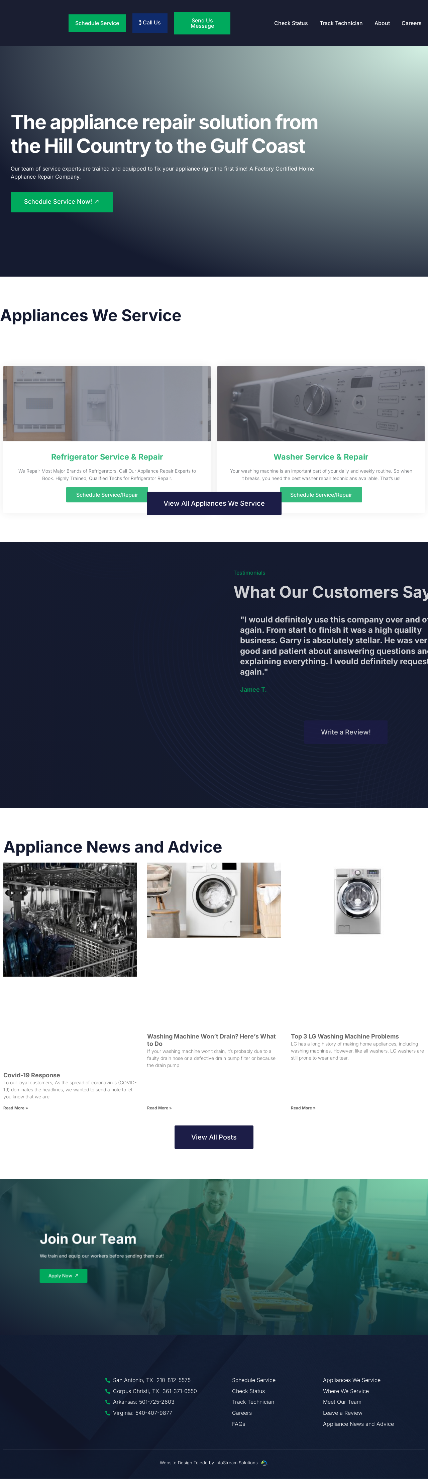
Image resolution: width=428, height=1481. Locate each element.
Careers (412, 23)
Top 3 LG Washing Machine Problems (345, 1038)
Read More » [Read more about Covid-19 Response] (15, 1110)
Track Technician (341, 23)
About (382, 23)
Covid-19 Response (31, 1077)
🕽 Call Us (150, 22)
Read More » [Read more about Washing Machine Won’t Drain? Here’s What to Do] (159, 1110)
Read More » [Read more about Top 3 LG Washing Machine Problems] (303, 1110)
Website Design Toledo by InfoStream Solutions (209, 1465)
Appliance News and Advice (112, 849)
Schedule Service (97, 23)
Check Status (291, 23)
